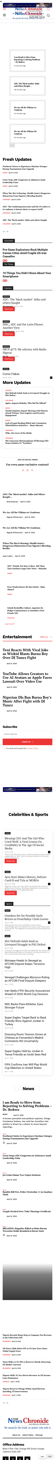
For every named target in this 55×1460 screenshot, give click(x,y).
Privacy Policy (32, 748)
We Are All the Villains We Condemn (25, 132)
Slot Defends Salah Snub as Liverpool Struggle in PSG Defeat (27, 394)
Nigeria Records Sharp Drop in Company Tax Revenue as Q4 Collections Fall (27, 1336)
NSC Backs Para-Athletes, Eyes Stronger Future (24, 1006)
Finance (6, 1382)
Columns (6, 224)
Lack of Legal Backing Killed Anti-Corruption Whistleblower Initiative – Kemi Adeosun (25, 424)
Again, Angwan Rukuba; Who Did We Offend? (25, 403)
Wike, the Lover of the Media (18, 433)
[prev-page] (10, 145)
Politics (10, 618)
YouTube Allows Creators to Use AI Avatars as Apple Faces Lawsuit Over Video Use (27, 677)
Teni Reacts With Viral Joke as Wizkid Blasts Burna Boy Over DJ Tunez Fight (25, 654)
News (5, 173)
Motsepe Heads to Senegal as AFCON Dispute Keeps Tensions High (25, 964)
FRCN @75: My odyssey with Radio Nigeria (24, 351)
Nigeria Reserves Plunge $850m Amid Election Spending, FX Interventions (24, 1390)
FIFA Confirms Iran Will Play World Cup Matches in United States (26, 1066)
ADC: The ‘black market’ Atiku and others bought (25, 220)
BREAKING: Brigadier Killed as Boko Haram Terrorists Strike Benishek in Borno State (25, 1229)
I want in (28, 742)
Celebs (7, 872)
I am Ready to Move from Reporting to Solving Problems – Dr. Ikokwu (27, 59)
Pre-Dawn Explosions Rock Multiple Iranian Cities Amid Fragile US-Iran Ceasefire (25, 253)
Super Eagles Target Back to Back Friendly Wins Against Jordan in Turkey (25, 1021)
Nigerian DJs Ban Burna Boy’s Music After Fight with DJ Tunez (27, 701)
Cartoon (6, 369)
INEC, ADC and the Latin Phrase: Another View (23, 326)
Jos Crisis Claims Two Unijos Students (22, 1175)
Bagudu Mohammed (14, 517)
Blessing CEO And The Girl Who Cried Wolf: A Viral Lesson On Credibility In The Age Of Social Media (24, 843)
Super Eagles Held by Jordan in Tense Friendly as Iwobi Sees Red (25, 1053)
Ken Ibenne (10, 1321)
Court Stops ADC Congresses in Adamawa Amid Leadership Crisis (27, 1157)
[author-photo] (4, 501)
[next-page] (13, 145)
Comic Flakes (11, 374)
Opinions (6, 199)
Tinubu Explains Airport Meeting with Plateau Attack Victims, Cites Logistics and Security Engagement (26, 413)
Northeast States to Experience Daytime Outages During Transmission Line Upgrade (25, 167)
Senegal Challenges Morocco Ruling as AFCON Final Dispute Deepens (27, 979)
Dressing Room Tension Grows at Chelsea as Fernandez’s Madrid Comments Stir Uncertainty (25, 1038)
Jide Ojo (5, 356)
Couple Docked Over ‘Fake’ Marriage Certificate (27, 1211)
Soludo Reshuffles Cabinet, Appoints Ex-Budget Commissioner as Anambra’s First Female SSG (25, 610)
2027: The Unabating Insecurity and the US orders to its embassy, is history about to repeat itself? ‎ (26, 208)
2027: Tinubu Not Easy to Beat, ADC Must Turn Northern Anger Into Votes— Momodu (26, 567)
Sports (8, 390)
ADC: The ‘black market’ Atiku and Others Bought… (26, 84)
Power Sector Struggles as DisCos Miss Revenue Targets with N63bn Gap (26, 1309)
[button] (46, 1456)
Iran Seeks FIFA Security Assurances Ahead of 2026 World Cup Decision (27, 992)
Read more (9, 309)
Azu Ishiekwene (8, 331)
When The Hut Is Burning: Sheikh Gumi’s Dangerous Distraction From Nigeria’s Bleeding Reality (26, 194)
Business (6, 1341)
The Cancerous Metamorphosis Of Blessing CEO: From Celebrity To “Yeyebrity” (27, 441)
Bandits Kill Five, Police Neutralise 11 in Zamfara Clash (27, 1193)
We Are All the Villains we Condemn (25, 108)
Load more (10, 623)
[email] (27, 734)
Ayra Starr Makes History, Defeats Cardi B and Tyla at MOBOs (25, 878)
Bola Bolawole (8, 306)
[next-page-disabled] (6, 280)
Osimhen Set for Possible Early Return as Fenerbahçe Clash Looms (26, 917)
